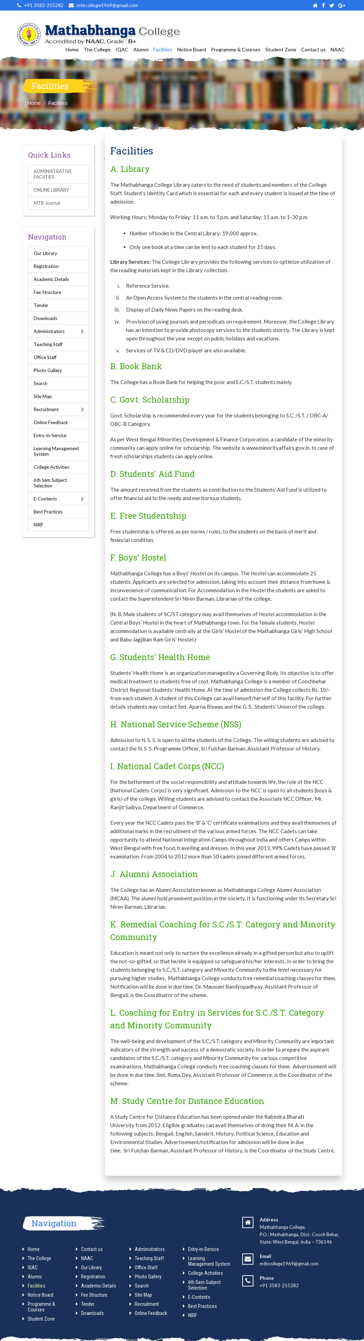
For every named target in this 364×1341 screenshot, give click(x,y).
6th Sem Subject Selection (50, 482)
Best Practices (48, 512)
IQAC (121, 49)
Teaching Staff (48, 344)
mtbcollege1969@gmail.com (289, 1263)
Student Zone (280, 49)
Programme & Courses (235, 49)
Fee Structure (47, 292)
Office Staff (45, 357)
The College (97, 49)
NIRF (39, 525)
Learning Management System (56, 451)
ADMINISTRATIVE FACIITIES (53, 174)
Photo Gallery (48, 370)
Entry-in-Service (50, 435)
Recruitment (46, 409)
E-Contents (45, 499)
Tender (41, 305)
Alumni (140, 49)
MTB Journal (47, 203)
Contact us (313, 49)
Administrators (49, 331)
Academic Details (51, 279)
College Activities (51, 467)
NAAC (338, 49)
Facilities (162, 49)
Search (40, 383)
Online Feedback (51, 422)
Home (72, 49)
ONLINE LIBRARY (51, 190)
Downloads (45, 318)
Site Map (43, 396)
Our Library (45, 253)
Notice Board (191, 49)
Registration (46, 266)
